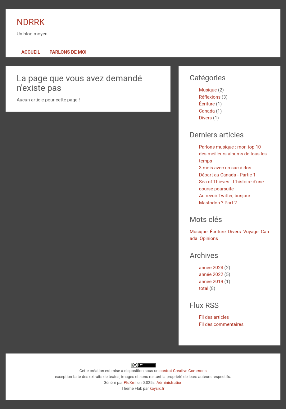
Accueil (30, 52)
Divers (205, 118)
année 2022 (211, 274)
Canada (207, 111)
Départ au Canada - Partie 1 (227, 175)
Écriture (207, 104)
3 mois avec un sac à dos (225, 168)
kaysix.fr (157, 388)
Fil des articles (214, 317)
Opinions (209, 238)
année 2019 (211, 281)
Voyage (250, 231)
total (204, 288)
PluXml (130, 382)
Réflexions (209, 97)
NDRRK (31, 22)
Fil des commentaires (221, 324)
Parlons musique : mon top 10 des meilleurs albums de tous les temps (233, 154)
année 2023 (211, 267)
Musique (208, 90)
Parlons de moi (67, 52)
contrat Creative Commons (183, 370)
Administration (169, 382)
